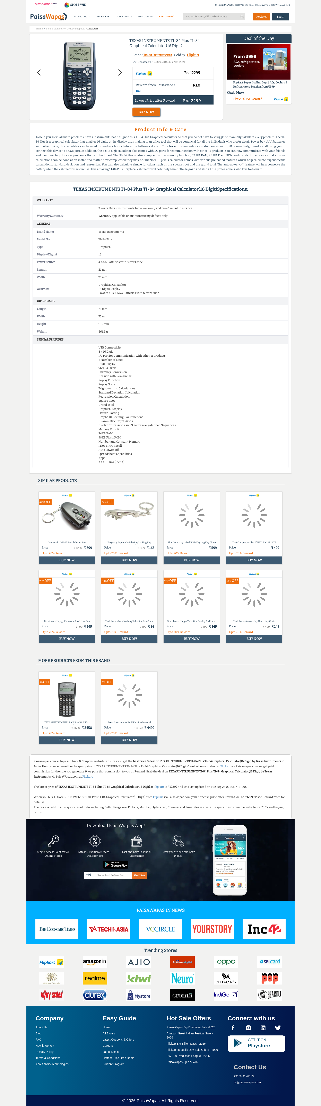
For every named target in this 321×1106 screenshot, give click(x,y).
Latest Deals (111, 1051)
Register (261, 16)
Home (106, 1027)
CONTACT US (263, 5)
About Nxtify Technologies (52, 1064)
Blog (38, 1033)
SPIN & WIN (75, 5)
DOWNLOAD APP (281, 5)
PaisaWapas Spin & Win (182, 1062)
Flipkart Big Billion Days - (186, 1043)
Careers (108, 1045)
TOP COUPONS (145, 16)
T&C (138, 91)
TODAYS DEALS (124, 16)
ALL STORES (103, 16)
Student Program (113, 1064)
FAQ (38, 1039)
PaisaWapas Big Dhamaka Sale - (191, 1027)
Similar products (57, 480)
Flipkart (193, 55)
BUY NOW (146, 112)
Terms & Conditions (48, 1058)
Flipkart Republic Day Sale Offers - (192, 1049)
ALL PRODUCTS (82, 16)
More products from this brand (74, 660)
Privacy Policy (44, 1051)
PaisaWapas (148, 1100)
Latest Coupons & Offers (118, 1039)
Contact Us (250, 1067)
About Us (41, 1027)
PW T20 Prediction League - (188, 1056)
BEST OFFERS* (166, 16)
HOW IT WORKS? (245, 5)
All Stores (109, 1033)
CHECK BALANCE (224, 5)
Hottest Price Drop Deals (118, 1058)
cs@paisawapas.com (247, 1082)
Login (280, 16)
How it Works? (45, 1045)
